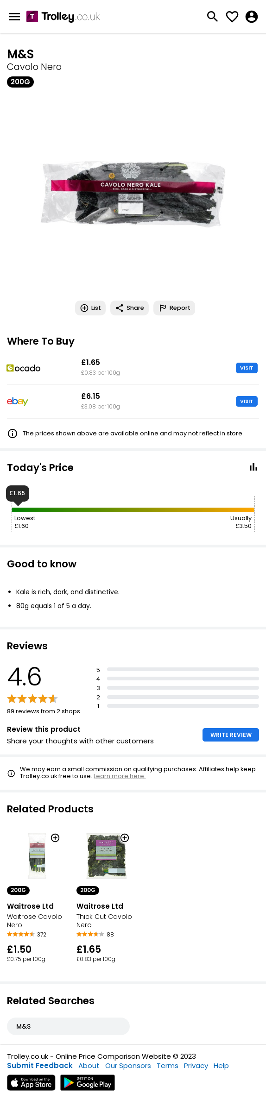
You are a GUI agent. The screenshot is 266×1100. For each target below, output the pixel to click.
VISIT (246, 367)
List (90, 308)
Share (129, 308)
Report (174, 308)
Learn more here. (120, 776)
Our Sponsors (128, 1065)
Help (221, 1065)
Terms (167, 1065)
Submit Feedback (40, 1065)
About (89, 1065)
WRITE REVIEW (231, 735)
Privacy (196, 1065)
